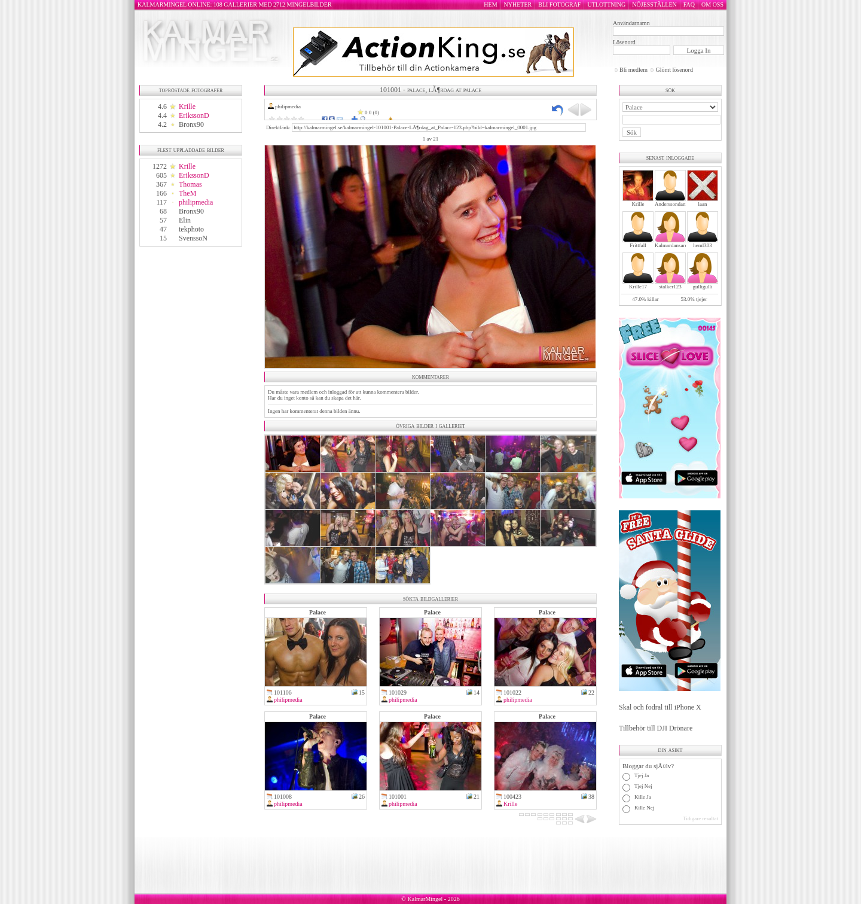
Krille (187, 106)
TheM (187, 193)
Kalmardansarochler (676, 245)
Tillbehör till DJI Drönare (655, 728)
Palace (317, 612)
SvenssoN (193, 238)
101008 (283, 796)
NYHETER (518, 4)
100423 (512, 796)
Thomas (190, 184)
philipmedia (196, 202)
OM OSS (712, 4)
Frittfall (638, 245)
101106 (283, 692)
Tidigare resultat (700, 818)
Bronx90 (191, 124)
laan (702, 204)
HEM (490, 4)
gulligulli (702, 287)
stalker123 (670, 287)
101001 (398, 796)
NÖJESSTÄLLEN (654, 4)
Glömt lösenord (674, 69)
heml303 (702, 245)
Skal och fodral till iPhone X (660, 707)
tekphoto (191, 229)
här (356, 398)
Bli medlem (633, 69)
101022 (512, 692)
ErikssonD (194, 115)
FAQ (689, 4)
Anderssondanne (673, 204)
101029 (398, 692)
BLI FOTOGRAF (559, 4)
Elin (185, 220)
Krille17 (638, 287)
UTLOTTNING (606, 4)
